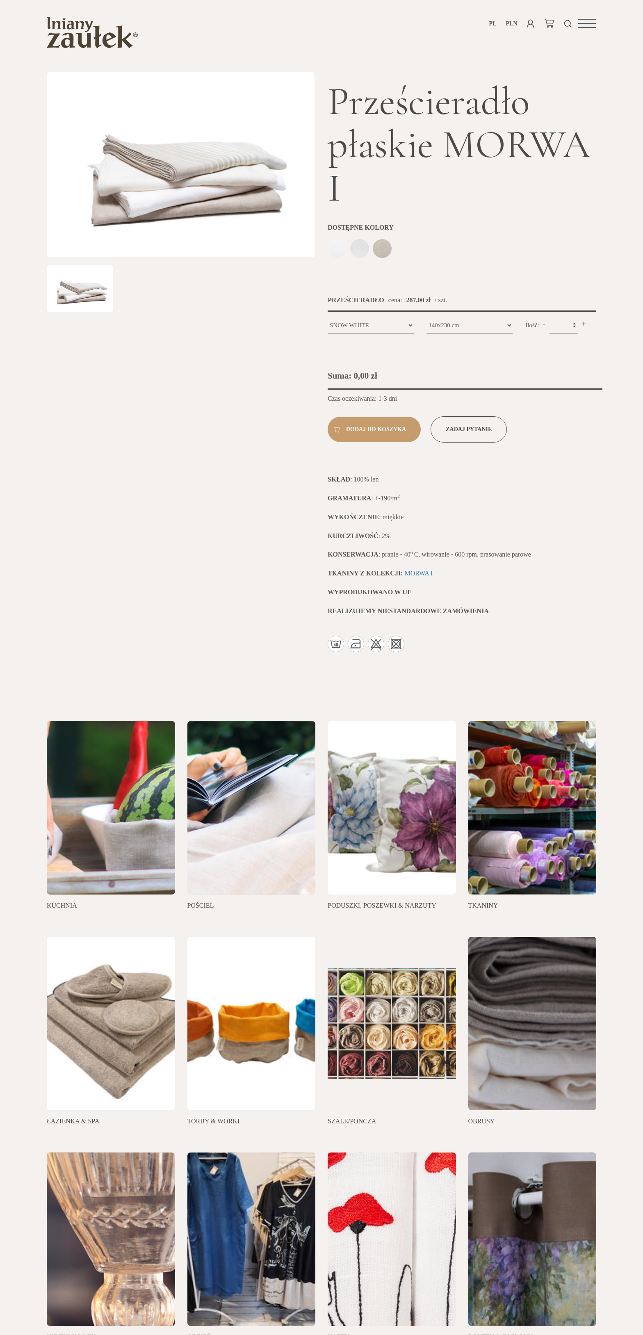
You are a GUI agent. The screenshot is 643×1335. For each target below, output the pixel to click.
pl (493, 24)
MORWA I (418, 576)
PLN (511, 24)
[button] (587, 23)
